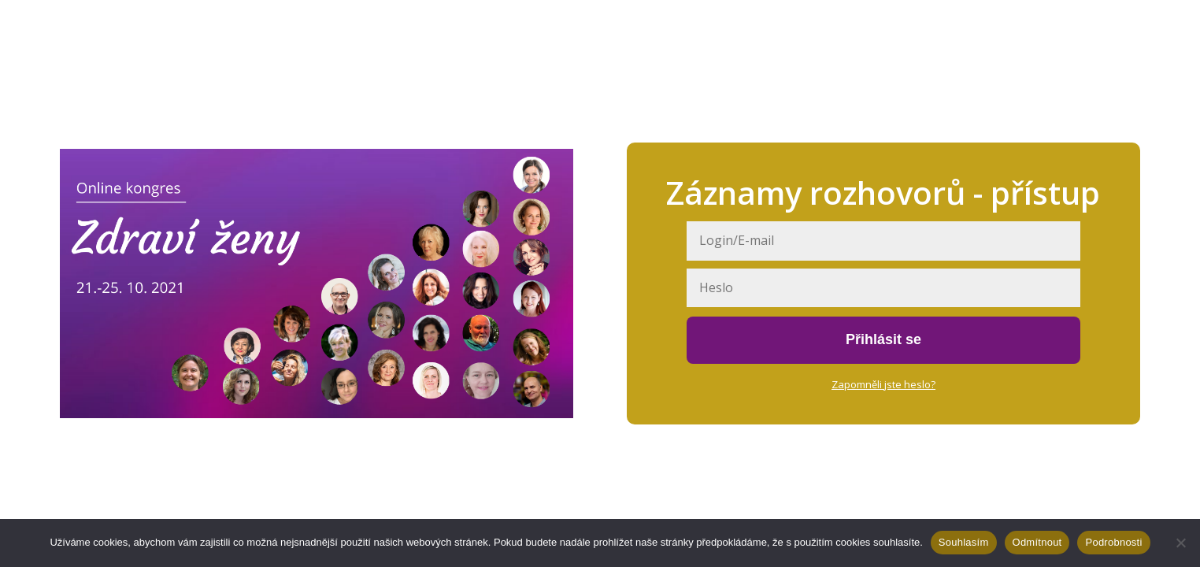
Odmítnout (1037, 542)
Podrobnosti (1113, 542)
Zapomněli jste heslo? (883, 384)
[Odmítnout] (1180, 542)
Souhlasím (964, 542)
